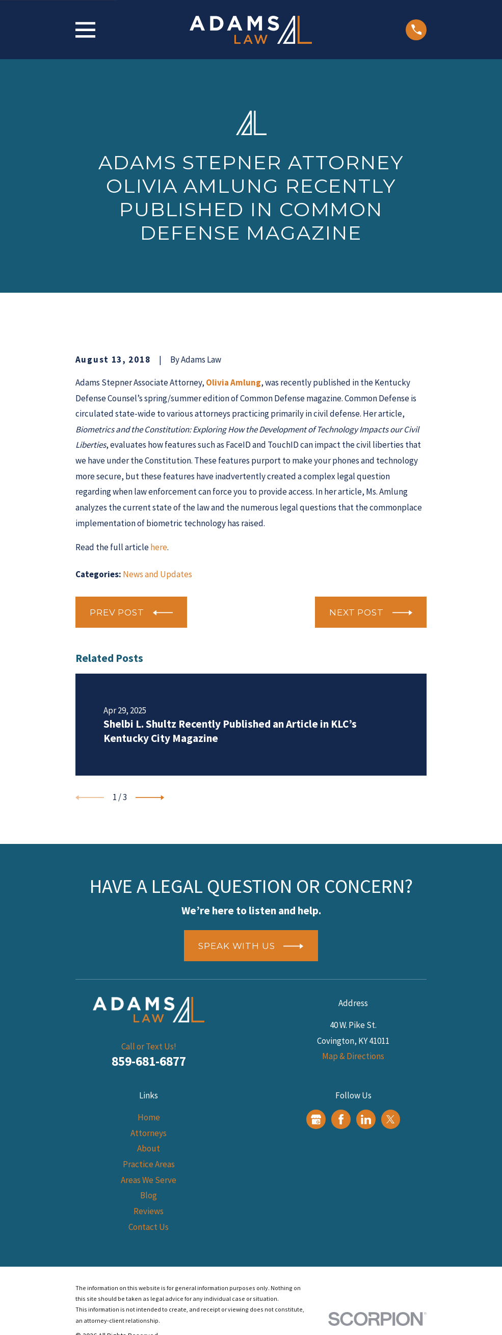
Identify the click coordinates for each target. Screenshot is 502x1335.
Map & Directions (353, 1056)
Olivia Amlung (233, 382)
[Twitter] (390, 1119)
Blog (148, 1195)
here (158, 547)
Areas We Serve (148, 1180)
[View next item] (150, 797)
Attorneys (148, 1133)
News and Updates (157, 574)
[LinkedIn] (366, 1119)
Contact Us (148, 1227)
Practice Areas (149, 1164)
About (148, 1148)
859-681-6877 (149, 1061)
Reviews (149, 1211)
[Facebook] (341, 1119)
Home (149, 1117)
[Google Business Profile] (316, 1119)
